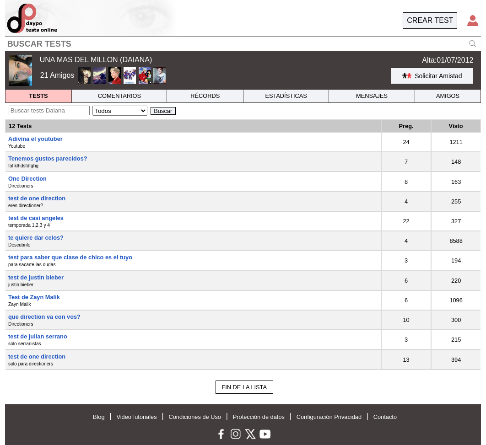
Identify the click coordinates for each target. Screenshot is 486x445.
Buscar (163, 110)
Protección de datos (259, 416)
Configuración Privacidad (329, 416)
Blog (99, 416)
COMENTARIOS (119, 95)
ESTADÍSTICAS (286, 95)
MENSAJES (372, 95)
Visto (456, 126)
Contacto (385, 416)
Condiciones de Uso (194, 416)
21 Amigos (57, 75)
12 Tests (20, 126)
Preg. (406, 126)
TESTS (38, 95)
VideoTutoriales (136, 416)
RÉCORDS (205, 95)
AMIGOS (447, 95)
